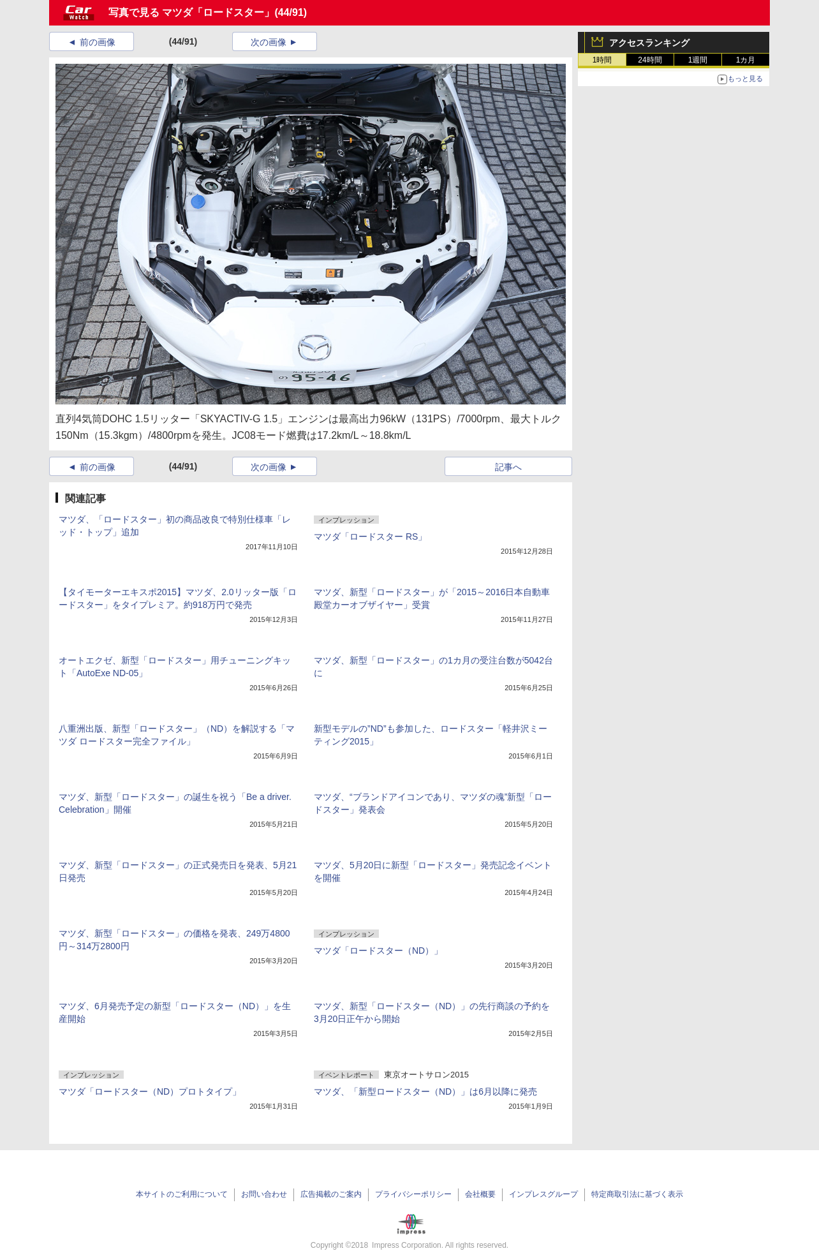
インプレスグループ (543, 1194)
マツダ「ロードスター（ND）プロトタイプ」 (150, 1091)
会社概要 (480, 1194)
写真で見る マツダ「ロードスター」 (191, 12)
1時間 (602, 60)
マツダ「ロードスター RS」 (370, 536)
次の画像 (268, 42)
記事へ (508, 467)
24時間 (649, 60)
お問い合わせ (264, 1194)
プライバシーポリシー (413, 1194)
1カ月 (746, 60)
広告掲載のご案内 (331, 1194)
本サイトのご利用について (182, 1194)
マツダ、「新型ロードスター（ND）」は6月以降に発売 (425, 1091)
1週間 (698, 60)
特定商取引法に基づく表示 (637, 1194)
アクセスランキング (649, 43)
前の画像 (97, 42)
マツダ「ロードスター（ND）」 (378, 950)
